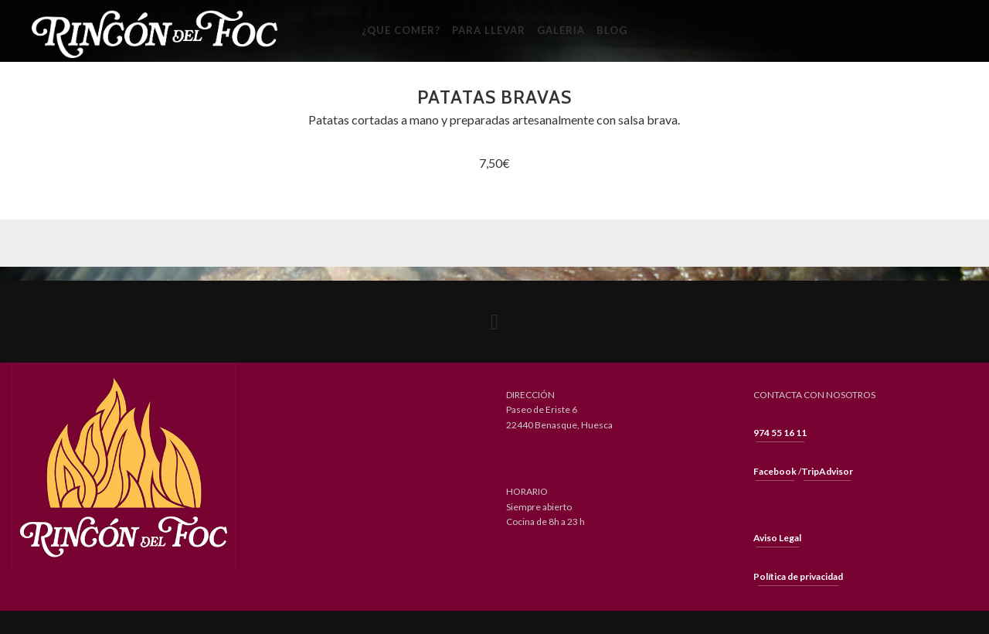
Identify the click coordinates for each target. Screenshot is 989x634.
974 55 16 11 (780, 432)
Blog (611, 30)
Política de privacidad (798, 576)
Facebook (775, 471)
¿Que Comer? (401, 30)
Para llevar (488, 30)
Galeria (561, 30)
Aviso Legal (777, 538)
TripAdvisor (827, 471)
